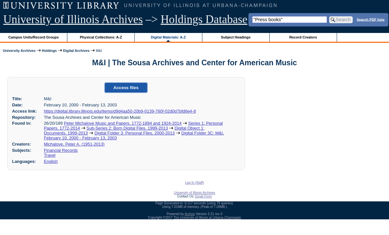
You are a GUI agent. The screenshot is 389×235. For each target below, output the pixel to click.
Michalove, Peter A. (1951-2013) (74, 144)
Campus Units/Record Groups (33, 37)
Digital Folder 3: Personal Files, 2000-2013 (134, 133)
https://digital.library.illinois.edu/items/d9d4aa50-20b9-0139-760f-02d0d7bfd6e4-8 (120, 111)
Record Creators (303, 37)
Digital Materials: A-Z (168, 37)
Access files (126, 87)
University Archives (19, 51)
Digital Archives (76, 51)
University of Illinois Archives (73, 19)
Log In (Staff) (194, 182)
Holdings (49, 51)
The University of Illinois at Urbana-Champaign (207, 217)
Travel (50, 155)
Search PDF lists (370, 19)
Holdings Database (204, 19)
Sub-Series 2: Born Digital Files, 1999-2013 (127, 128)
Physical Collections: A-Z (101, 37)
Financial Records (61, 150)
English (51, 161)
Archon (190, 214)
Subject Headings (236, 37)
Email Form (203, 196)
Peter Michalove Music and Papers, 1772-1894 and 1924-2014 (122, 123)
